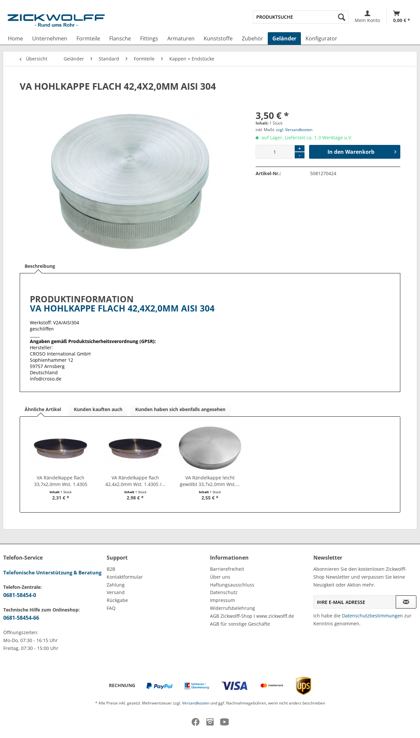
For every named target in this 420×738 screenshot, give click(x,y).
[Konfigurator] (321, 38)
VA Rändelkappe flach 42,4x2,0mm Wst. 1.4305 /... (135, 480)
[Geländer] (284, 38)
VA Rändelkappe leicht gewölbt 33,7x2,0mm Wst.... (210, 480)
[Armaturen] (181, 38)
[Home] (15, 38)
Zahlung (116, 585)
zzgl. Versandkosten (294, 129)
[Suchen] (341, 17)
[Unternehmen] (50, 38)
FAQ (111, 608)
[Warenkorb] (402, 17)
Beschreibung (40, 266)
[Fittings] (149, 38)
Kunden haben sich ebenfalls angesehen (180, 409)
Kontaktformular (125, 577)
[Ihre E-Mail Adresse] (354, 602)
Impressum (222, 600)
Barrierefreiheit (227, 569)
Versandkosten (195, 703)
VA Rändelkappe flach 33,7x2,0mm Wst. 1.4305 (60, 480)
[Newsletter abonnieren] (406, 602)
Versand (116, 592)
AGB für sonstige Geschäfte (240, 624)
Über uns (220, 577)
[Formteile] (88, 38)
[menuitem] (300, 17)
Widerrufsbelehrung (232, 608)
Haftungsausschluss (232, 585)
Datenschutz (224, 592)
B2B (111, 569)
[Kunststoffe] (218, 38)
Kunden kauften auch (98, 409)
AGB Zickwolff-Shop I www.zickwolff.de (252, 616)
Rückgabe (117, 600)
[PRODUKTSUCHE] (300, 17)
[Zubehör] (252, 38)
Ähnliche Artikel (43, 409)
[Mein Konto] (367, 17)
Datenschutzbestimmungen (372, 615)
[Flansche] (120, 38)
